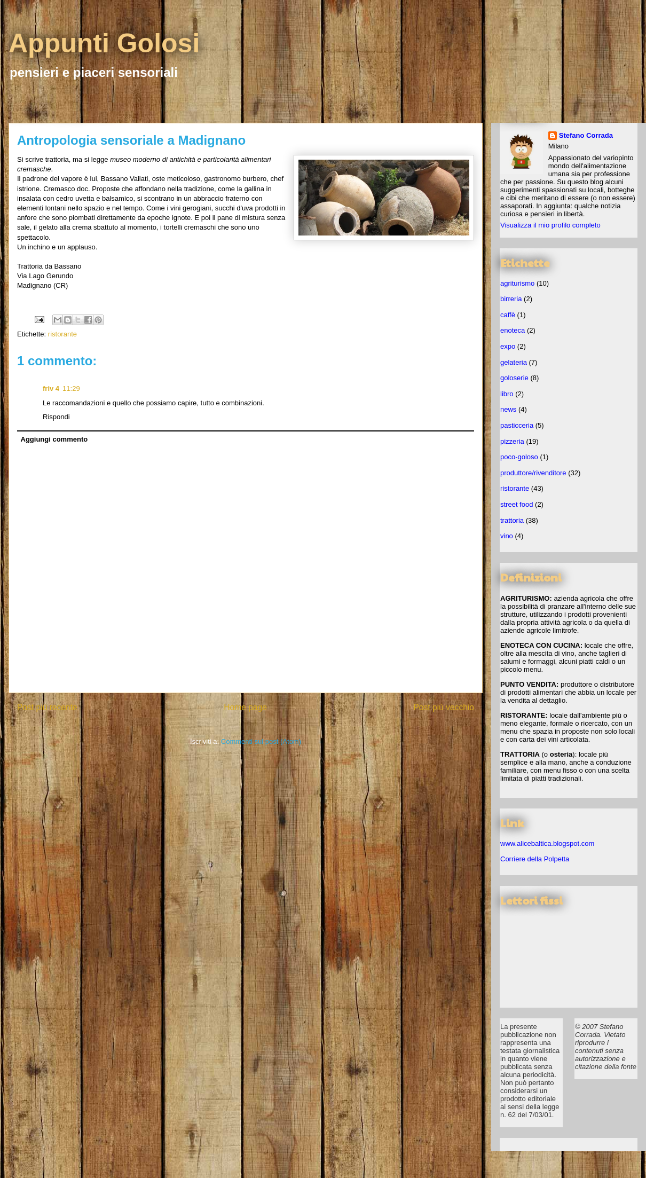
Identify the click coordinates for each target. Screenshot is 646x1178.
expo (507, 346)
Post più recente (47, 707)
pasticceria (516, 425)
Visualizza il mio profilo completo (550, 225)
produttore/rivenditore (533, 473)
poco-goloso (519, 457)
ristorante (62, 334)
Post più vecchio (443, 707)
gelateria (513, 362)
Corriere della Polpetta (534, 859)
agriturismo (517, 283)
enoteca (512, 330)
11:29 (71, 388)
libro (507, 394)
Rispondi (56, 417)
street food (516, 504)
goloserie (514, 378)
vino (506, 536)
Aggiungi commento (54, 439)
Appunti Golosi (104, 43)
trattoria (512, 520)
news (508, 409)
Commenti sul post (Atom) (261, 741)
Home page (245, 707)
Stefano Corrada (586, 135)
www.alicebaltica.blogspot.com (547, 843)
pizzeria (512, 441)
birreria (511, 299)
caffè (507, 315)
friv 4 (51, 388)
